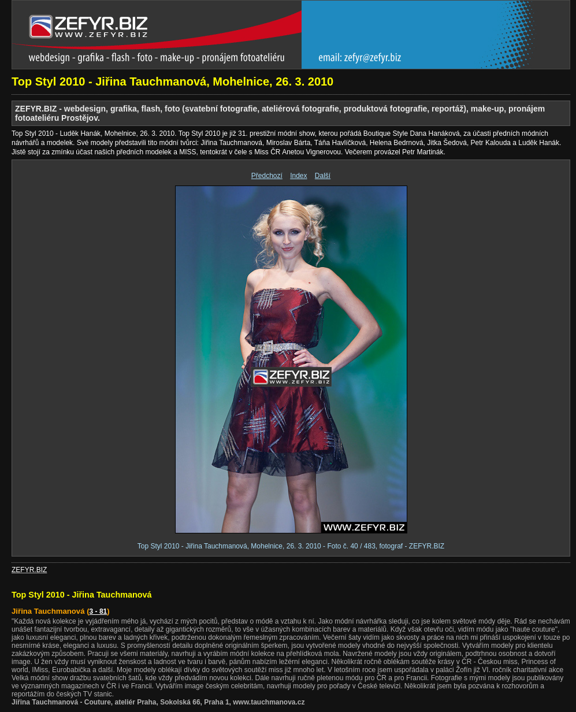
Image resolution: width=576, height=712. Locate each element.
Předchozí (267, 176)
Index (298, 176)
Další (322, 176)
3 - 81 (98, 611)
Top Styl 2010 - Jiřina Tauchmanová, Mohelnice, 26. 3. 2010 (172, 81)
